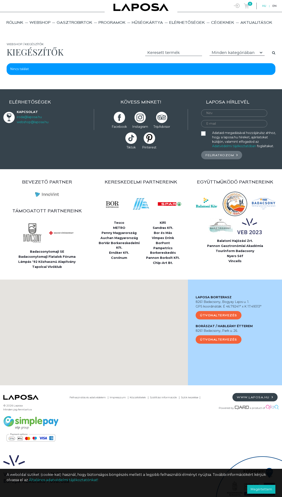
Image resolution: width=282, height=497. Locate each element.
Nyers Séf (235, 256)
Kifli (163, 223)
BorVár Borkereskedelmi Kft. (119, 245)
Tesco (119, 223)
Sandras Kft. (163, 228)
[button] (94, 328)
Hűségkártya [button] (147, 22)
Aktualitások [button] (256, 22)
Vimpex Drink (163, 238)
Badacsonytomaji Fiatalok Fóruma (47, 257)
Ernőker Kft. (119, 253)
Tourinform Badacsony (235, 251)
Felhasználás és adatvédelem (88, 397)
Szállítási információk (163, 397)
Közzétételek (138, 397)
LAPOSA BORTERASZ (214, 297)
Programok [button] (112, 22)
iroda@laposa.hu (29, 117)
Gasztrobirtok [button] (74, 22)
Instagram (140, 127)
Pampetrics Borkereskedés (163, 250)
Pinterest (149, 147)
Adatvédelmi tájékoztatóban (234, 146)
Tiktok (131, 147)
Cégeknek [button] (222, 22)
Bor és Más (163, 233)
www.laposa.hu (255, 397)
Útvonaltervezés (218, 315)
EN (274, 5)
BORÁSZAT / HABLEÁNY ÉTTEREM (224, 326)
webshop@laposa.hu (32, 122)
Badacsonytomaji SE (47, 252)
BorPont (163, 243)
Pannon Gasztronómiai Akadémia (235, 246)
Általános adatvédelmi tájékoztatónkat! (63, 480)
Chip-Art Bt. (163, 263)
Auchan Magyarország (119, 238)
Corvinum (119, 258)
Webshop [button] (40, 22)
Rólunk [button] (14, 22)
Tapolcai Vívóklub (47, 267)
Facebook (119, 127)
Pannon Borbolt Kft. (163, 258)
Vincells (234, 261)
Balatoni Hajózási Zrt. (235, 241)
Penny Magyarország (119, 233)
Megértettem (261, 489)
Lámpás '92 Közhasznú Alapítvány (47, 262)
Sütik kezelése (189, 397)
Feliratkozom (222, 155)
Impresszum (118, 397)
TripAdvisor (161, 127)
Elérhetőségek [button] (187, 22)
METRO (119, 228)
